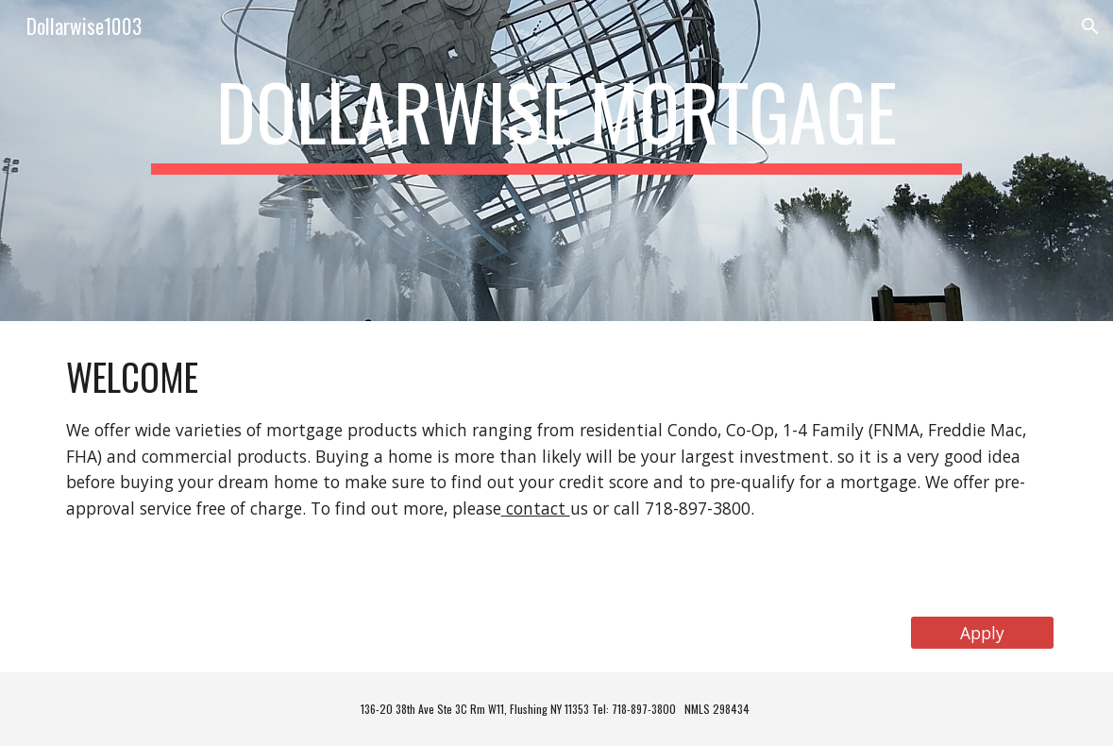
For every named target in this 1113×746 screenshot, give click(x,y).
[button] (1090, 26)
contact (535, 508)
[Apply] (982, 632)
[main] (556, 160)
